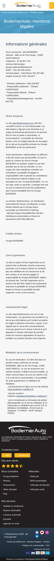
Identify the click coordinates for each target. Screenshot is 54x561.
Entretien (7, 519)
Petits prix (34, 476)
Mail (7, 455)
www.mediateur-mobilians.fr (20, 389)
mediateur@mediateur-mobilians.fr (31, 396)
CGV (48, 545)
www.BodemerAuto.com (23, 123)
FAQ (5, 494)
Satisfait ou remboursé (13, 506)
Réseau (6, 481)
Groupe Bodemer (11, 476)
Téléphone (22, 455)
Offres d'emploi (10, 489)
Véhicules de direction (40, 485)
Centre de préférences (16, 542)
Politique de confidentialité (33, 545)
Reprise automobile (12, 510)
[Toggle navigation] (3, 5)
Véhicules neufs (37, 489)
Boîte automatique (38, 481)
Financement (9, 485)
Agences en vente (11, 523)
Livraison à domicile (12, 515)
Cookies (46, 542)
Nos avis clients (9, 460)
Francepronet (10, 537)
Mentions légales (34, 542)
